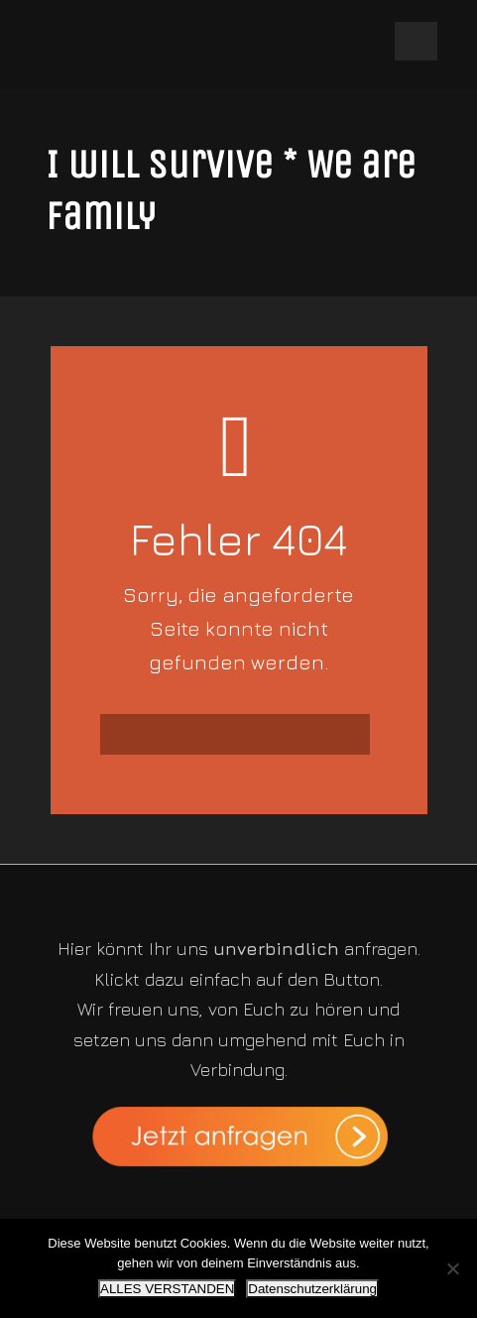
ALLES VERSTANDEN (167, 1288)
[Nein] (452, 1268)
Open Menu (416, 41)
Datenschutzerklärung (312, 1288)
